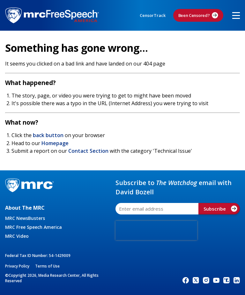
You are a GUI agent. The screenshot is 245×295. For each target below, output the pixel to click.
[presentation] (156, 230)
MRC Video (17, 236)
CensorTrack (153, 15)
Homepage (55, 143)
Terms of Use (47, 266)
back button (48, 135)
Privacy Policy (17, 266)
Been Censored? (198, 15)
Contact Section (88, 150)
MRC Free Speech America (33, 227)
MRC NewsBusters (25, 218)
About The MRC (25, 207)
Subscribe (220, 209)
